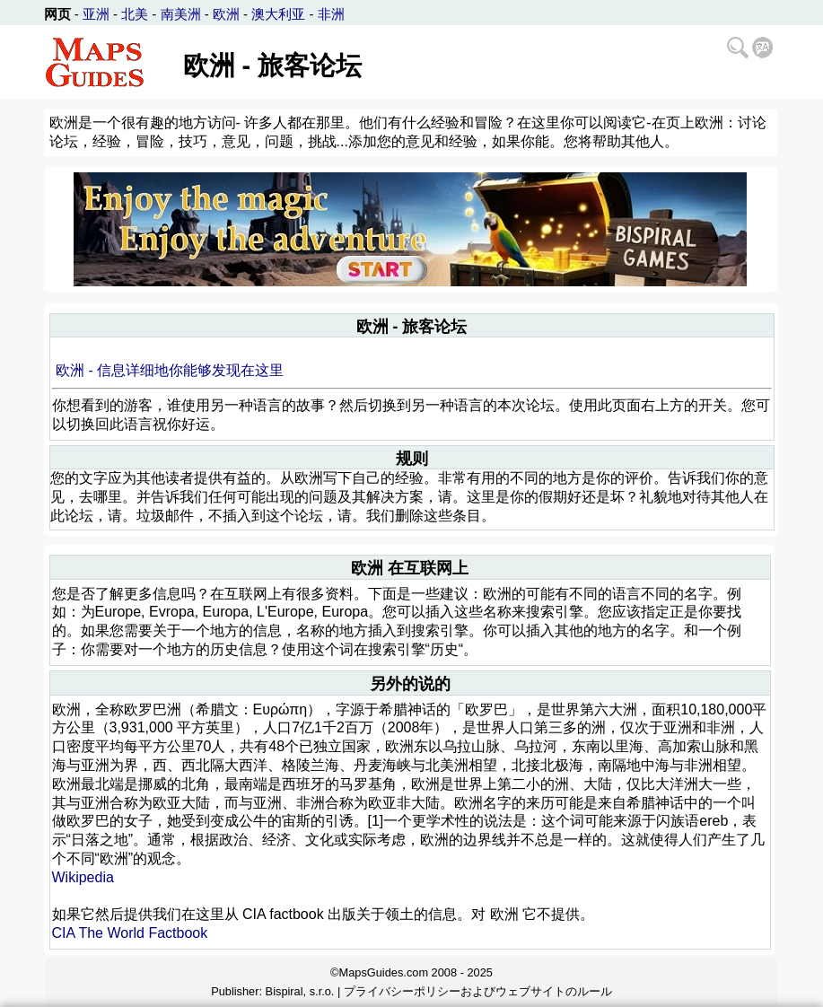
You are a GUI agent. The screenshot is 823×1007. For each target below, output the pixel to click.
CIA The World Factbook (130, 933)
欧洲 (226, 14)
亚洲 (96, 14)
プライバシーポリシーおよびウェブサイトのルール (478, 991)
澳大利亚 (278, 14)
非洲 (331, 14)
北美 (134, 14)
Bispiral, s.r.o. (300, 991)
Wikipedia (83, 877)
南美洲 (181, 14)
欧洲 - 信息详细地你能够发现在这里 (170, 370)
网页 (57, 14)
